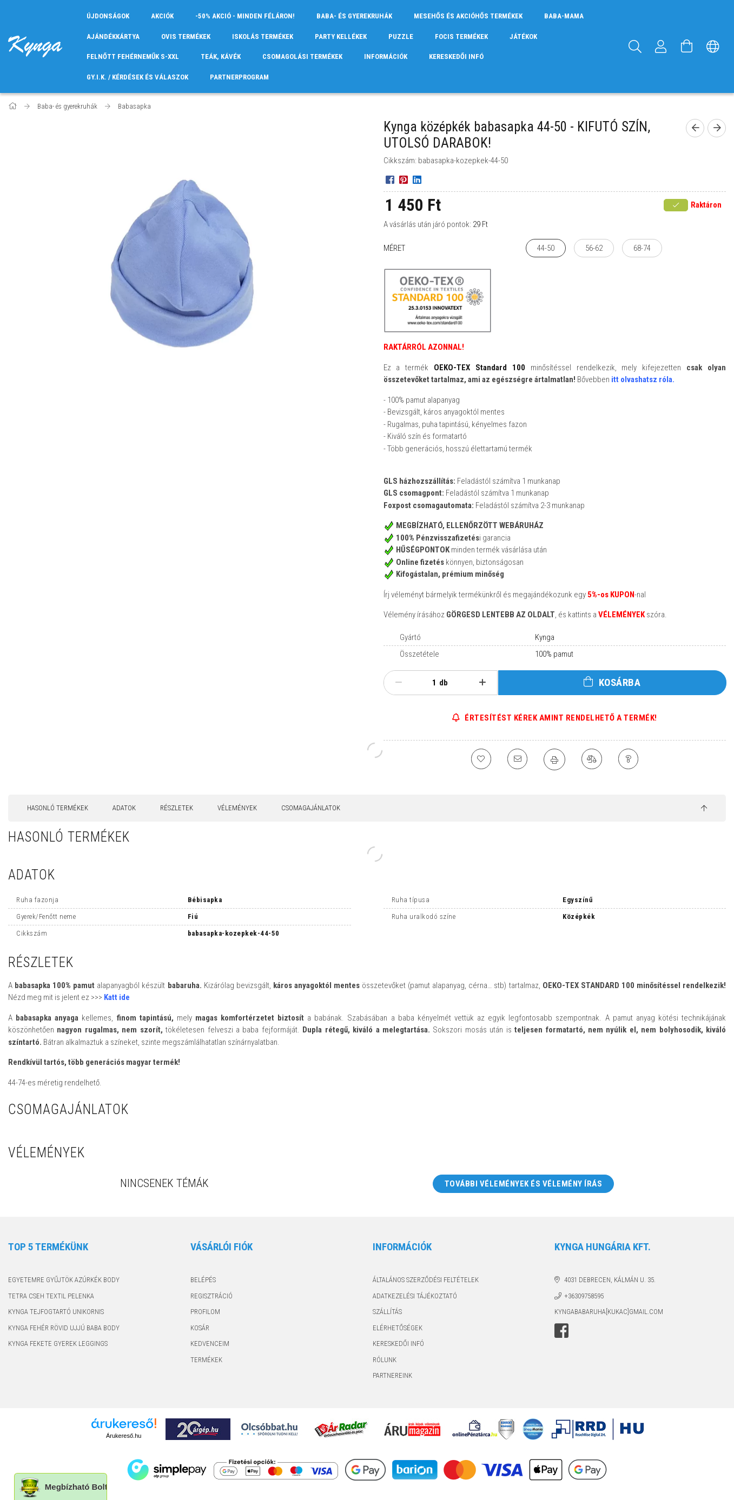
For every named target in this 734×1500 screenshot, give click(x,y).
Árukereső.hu (123, 1435)
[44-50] (546, 248)
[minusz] (399, 683)
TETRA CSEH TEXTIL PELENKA (51, 1296)
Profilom (205, 1312)
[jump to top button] (704, 809)
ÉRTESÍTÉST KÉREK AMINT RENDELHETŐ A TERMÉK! (560, 718)
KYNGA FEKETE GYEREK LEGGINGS (58, 1343)
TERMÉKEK (206, 1360)
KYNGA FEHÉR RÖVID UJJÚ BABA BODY (64, 1328)
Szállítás (387, 1312)
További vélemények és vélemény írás (524, 1184)
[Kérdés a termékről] (630, 759)
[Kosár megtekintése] (687, 46)
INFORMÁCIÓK (385, 56)
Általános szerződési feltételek (426, 1280)
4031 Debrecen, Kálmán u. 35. (610, 1280)
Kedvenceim (209, 1343)
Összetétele (419, 654)
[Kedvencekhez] (479, 759)
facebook (561, 1331)
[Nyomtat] (554, 759)
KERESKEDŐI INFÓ (456, 56)
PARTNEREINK (392, 1375)
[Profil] (661, 46)
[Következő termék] (716, 128)
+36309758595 (584, 1296)
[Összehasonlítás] (592, 759)
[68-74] (642, 248)
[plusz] (482, 683)
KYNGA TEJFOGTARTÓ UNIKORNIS (56, 1312)
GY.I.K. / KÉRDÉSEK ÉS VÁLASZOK (137, 77)
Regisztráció (211, 1296)
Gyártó (410, 637)
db (443, 683)
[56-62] (594, 248)
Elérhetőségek (397, 1328)
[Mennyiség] (428, 683)
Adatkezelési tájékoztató (415, 1296)
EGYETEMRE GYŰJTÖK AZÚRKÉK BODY (64, 1280)
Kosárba (620, 682)
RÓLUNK (384, 1360)
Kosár (199, 1328)
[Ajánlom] (516, 759)
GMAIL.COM (646, 1312)
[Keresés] (635, 46)
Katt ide (117, 997)
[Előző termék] (695, 128)
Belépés (203, 1280)
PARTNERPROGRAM (239, 77)
